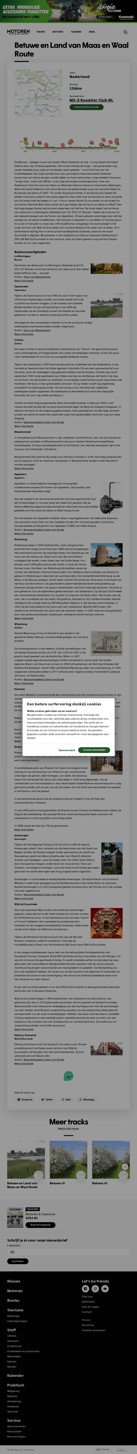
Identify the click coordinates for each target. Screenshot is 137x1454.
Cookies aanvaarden (94, 749)
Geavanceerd (67, 750)
